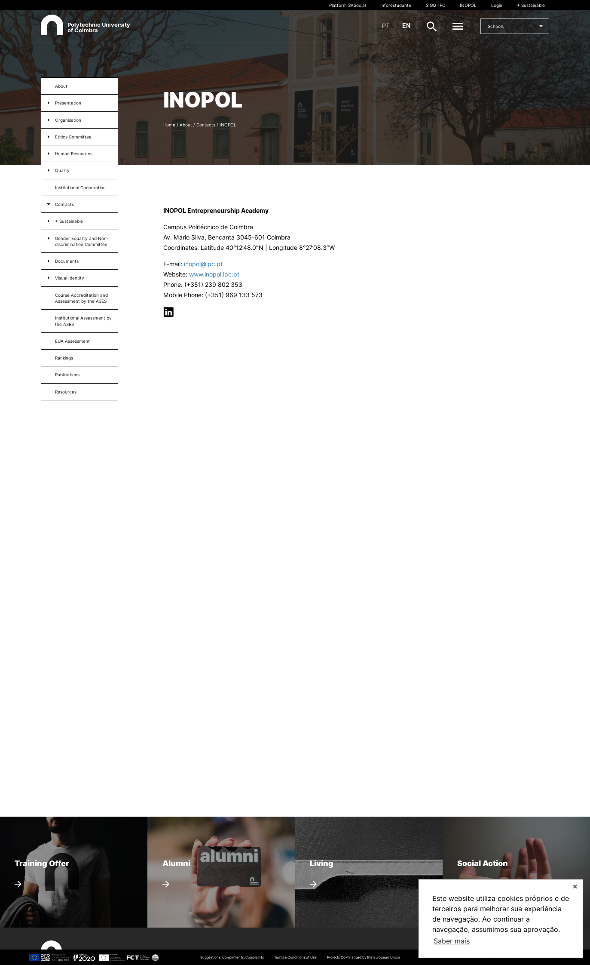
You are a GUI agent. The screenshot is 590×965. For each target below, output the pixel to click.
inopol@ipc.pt (203, 263)
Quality (62, 170)
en (406, 25)
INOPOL (468, 5)
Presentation (68, 102)
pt (386, 25)
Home (169, 124)
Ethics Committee (73, 136)
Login (496, 5)
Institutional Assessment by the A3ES (83, 320)
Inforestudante (395, 5)
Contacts (64, 204)
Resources (65, 391)
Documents (67, 261)
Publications (67, 374)
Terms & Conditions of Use (295, 957)
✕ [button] (575, 886)
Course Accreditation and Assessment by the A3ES (81, 298)
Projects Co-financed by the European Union (363, 957)
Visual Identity (69, 277)
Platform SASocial (347, 5)
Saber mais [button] (452, 941)
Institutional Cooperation (80, 187)
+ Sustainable (531, 5)
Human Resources (73, 153)
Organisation (68, 120)
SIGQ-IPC (435, 5)
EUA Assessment (72, 341)
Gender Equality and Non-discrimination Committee (82, 241)
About (61, 86)
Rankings (64, 357)
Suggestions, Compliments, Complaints (232, 957)
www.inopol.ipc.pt (213, 274)
